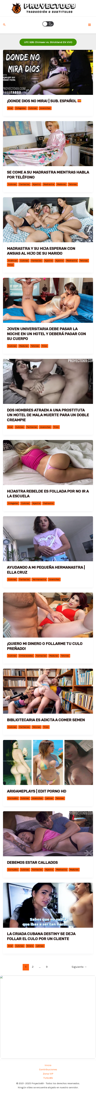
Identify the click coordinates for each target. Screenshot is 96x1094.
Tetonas (73, 184)
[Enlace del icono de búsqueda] (4, 25)
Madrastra (48, 184)
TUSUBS (48, 1077)
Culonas (33, 108)
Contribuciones (48, 1069)
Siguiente (79, 966)
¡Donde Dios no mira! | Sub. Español (44, 101)
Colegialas (21, 108)
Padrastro (48, 503)
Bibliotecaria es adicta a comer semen (46, 720)
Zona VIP (48, 1073)
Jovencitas (45, 108)
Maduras (61, 184)
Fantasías (24, 184)
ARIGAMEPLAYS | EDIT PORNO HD (36, 791)
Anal (10, 108)
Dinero (30, 946)
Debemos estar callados (32, 862)
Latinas (49, 798)
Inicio (48, 1065)
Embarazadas (26, 655)
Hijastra (49, 260)
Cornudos (13, 798)
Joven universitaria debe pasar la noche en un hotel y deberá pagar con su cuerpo (46, 334)
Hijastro (36, 184)
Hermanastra (39, 579)
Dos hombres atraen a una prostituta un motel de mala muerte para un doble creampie (48, 415)
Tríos (10, 265)
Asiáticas (12, 260)
